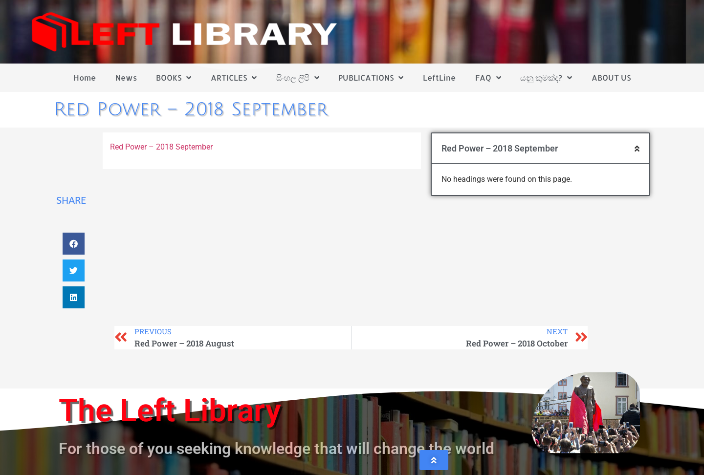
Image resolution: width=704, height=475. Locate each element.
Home (84, 77)
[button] (74, 244)
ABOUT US (611, 77)
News (126, 77)
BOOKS (173, 77)
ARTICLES (234, 77)
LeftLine (439, 77)
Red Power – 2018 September (162, 146)
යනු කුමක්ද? (546, 77)
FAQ (488, 77)
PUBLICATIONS (370, 77)
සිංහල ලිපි (297, 77)
